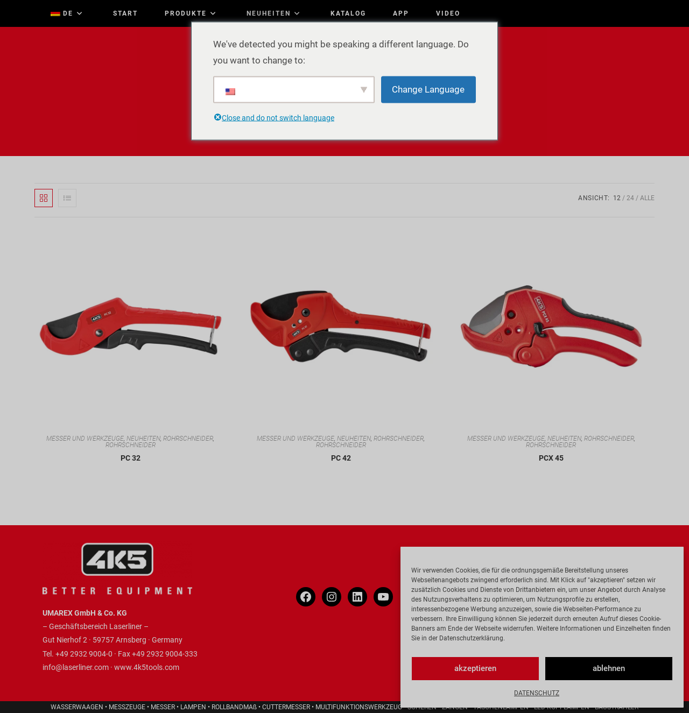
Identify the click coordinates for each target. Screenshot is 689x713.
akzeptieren (475, 668)
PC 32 (130, 458)
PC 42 (341, 458)
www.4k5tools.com (146, 667)
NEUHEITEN (143, 438)
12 (617, 198)
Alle (647, 198)
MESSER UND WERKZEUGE (85, 438)
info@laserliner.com (76, 667)
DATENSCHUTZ (536, 693)
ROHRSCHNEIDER (188, 438)
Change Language (428, 89)
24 (630, 198)
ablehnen (609, 668)
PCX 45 (551, 458)
